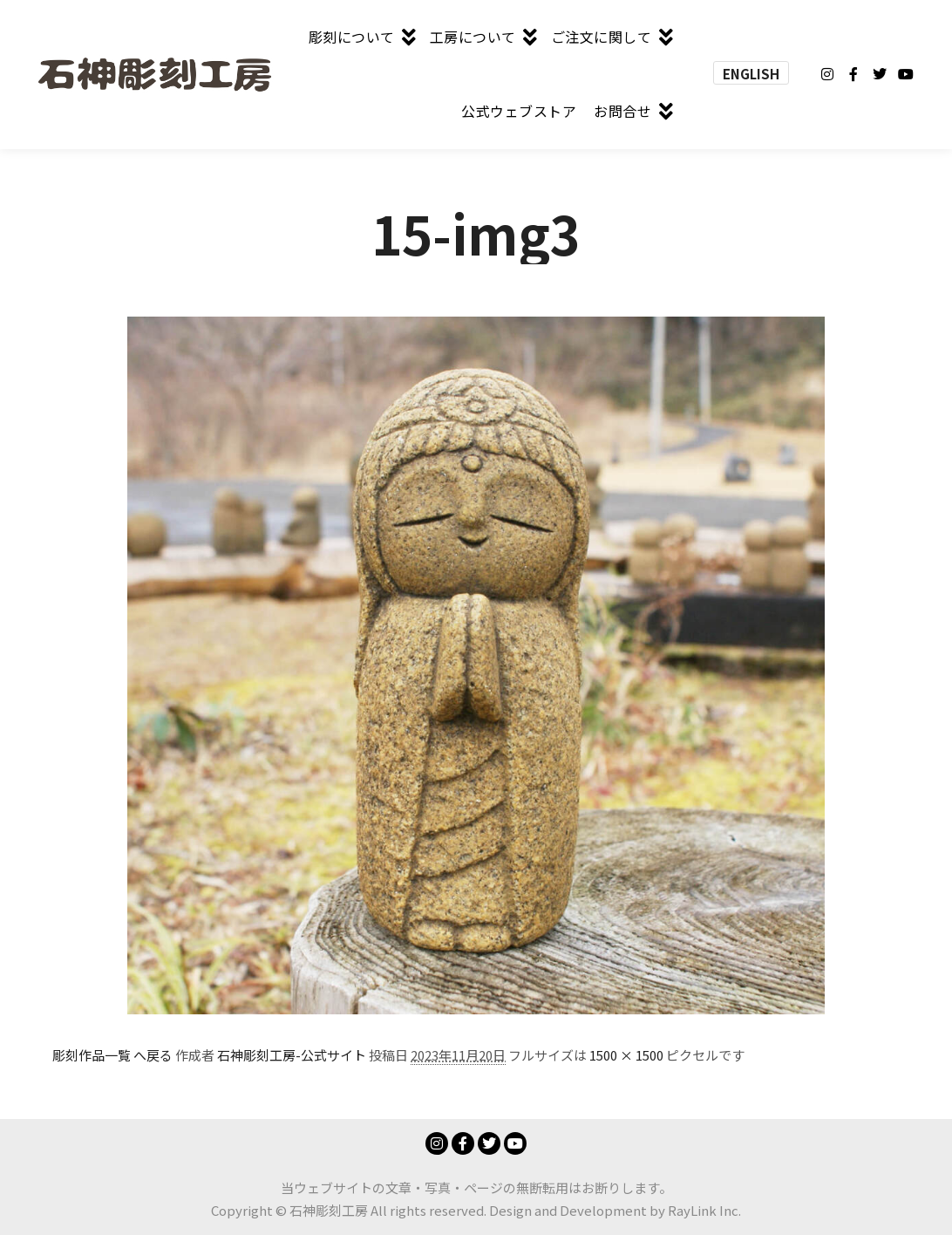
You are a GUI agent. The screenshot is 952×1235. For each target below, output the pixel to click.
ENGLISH (751, 74)
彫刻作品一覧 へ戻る (112, 1055)
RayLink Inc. (704, 1210)
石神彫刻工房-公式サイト (291, 1055)
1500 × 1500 (626, 1055)
